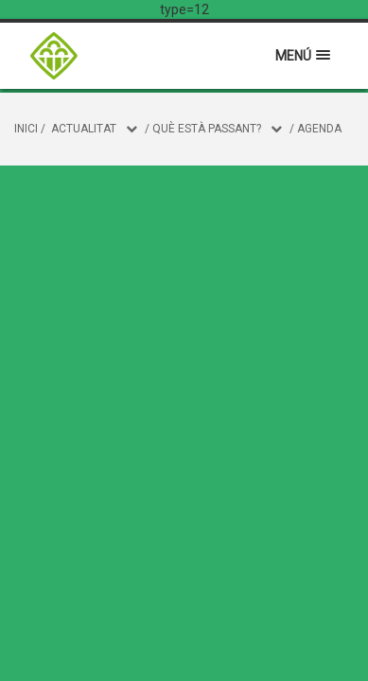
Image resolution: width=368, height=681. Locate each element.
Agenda (319, 128)
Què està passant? (206, 128)
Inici (26, 128)
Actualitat (83, 128)
